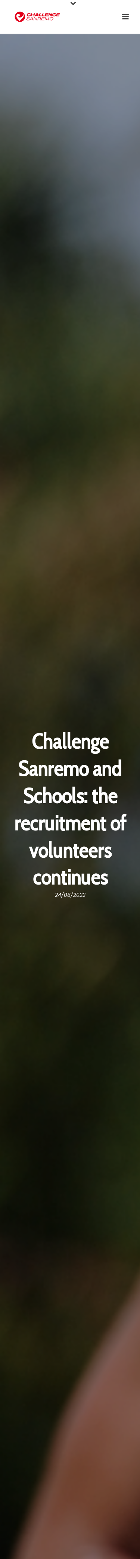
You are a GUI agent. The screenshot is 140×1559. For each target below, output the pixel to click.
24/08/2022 (70, 895)
